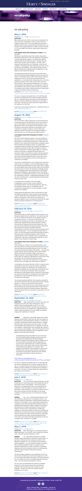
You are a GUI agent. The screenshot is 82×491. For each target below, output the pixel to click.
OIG (45, 205)
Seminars (38, 9)
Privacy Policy (35, 487)
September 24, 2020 (24, 298)
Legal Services (28, 9)
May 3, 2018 (20, 426)
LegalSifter (62, 9)
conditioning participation (31, 423)
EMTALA (42, 111)
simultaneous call (25, 375)
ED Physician (40, 294)
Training (45, 9)
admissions (40, 421)
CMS (38, 111)
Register (67, 1)
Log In (63, 1)
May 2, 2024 (20, 34)
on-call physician (24, 296)
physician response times (21, 474)
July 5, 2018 (20, 377)
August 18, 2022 (22, 115)
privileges (27, 424)
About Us (19, 9)
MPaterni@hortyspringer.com (22, 108)
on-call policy (20, 113)
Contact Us (57, 1)
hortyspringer (37, 300)
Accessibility (44, 487)
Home (15, 22)
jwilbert (30, 379)
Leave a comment (29, 113)
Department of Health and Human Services (31, 205)
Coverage (42, 373)
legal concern (43, 423)
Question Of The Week (26, 111)
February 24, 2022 (23, 208)
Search (52, 1)
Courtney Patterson (34, 37)
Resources (53, 9)
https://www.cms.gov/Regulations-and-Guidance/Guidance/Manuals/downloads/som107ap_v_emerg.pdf (32, 92)
